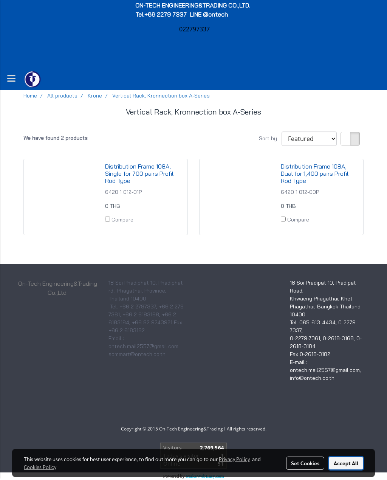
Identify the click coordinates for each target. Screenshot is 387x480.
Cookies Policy (40, 466)
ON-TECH (193, 5)
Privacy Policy (234, 458)
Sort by (270, 138)
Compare (122, 219)
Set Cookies (305, 463)
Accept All (346, 463)
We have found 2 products (55, 138)
